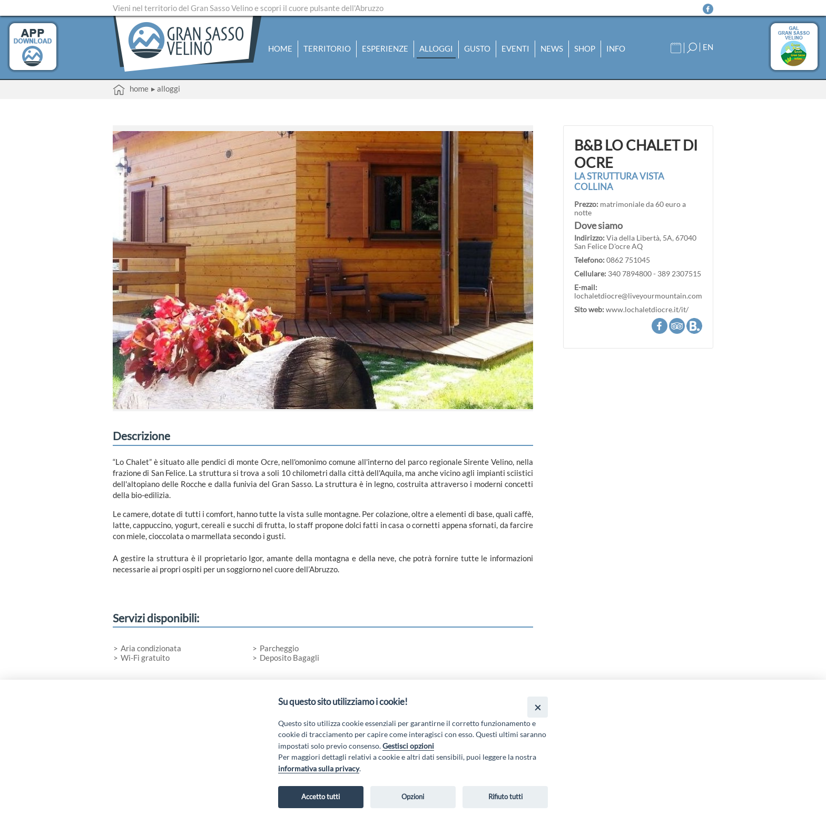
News (551, 48)
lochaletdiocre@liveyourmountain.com (638, 296)
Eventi (515, 48)
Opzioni (412, 796)
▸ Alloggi (165, 88)
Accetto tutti (320, 796)
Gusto (477, 48)
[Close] (537, 707)
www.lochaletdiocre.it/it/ (647, 309)
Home (280, 48)
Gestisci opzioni (408, 745)
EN (708, 46)
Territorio (327, 48)
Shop (584, 48)
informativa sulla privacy (318, 768)
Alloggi (436, 48)
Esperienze (385, 48)
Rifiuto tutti (505, 796)
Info (615, 48)
